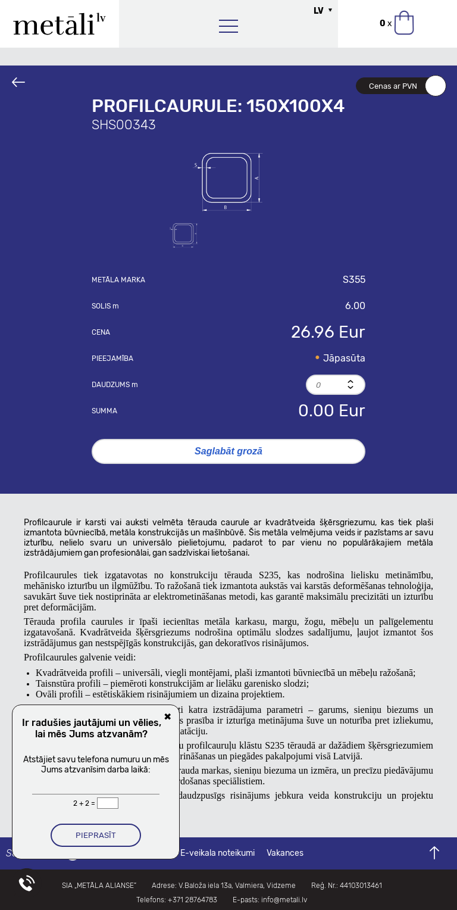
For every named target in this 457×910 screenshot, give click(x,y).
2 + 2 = (85, 803)
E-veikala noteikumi (217, 853)
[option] (228, 180)
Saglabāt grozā (228, 451)
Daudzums (115, 385)
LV (319, 11)
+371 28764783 (192, 900)
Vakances (285, 853)
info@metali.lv (284, 900)
